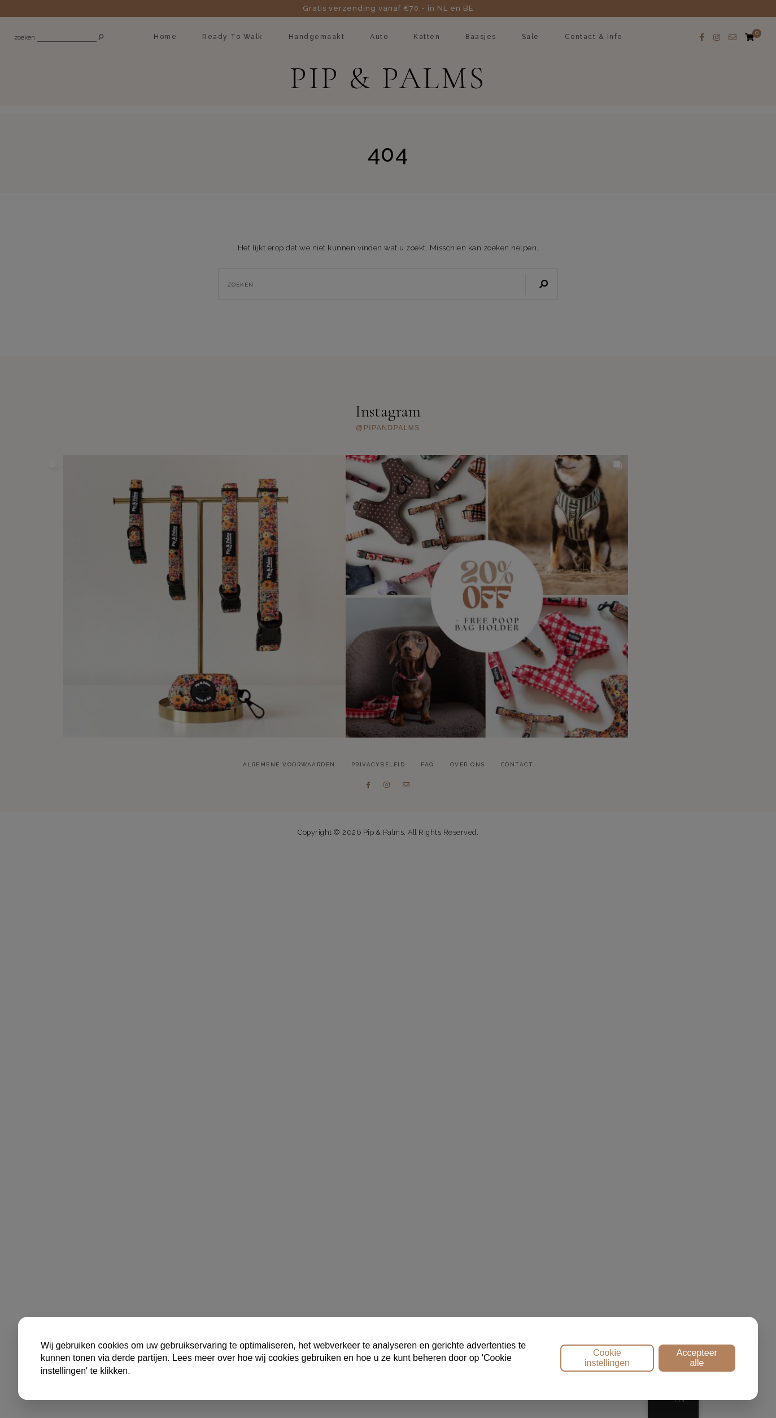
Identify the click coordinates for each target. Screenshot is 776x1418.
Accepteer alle (697, 1358)
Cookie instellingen (607, 1358)
